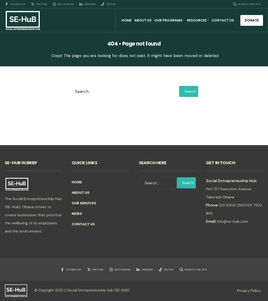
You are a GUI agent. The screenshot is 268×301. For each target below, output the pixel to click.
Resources (197, 20)
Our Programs (168, 20)
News (77, 213)
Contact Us (223, 20)
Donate (252, 20)
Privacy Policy (249, 290)
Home (126, 20)
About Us (143, 20)
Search (190, 91)
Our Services (84, 203)
